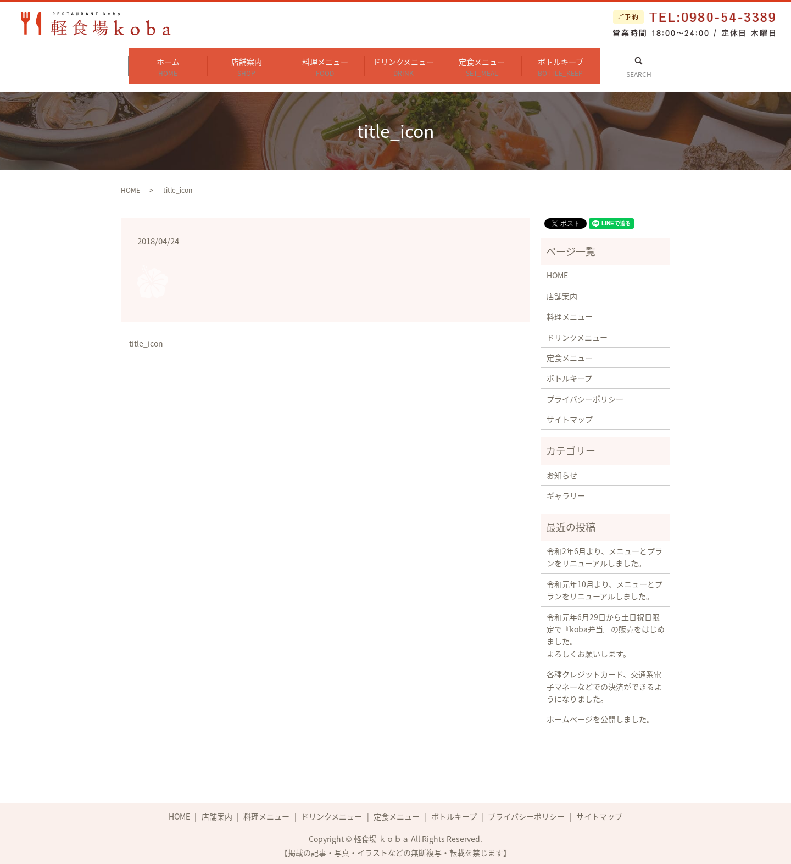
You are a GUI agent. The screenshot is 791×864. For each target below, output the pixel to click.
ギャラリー (566, 491)
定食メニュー (482, 65)
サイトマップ (570, 415)
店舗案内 (246, 65)
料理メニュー (324, 65)
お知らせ (562, 471)
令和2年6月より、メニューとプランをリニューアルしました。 (604, 553)
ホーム (167, 65)
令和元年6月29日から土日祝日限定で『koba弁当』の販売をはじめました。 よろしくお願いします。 (606, 631)
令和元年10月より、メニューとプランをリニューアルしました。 (604, 586)
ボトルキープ (560, 65)
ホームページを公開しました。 (600, 715)
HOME (130, 186)
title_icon (146, 340)
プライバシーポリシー (585, 394)
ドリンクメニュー (403, 65)
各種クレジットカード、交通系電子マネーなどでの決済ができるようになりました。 (604, 682)
